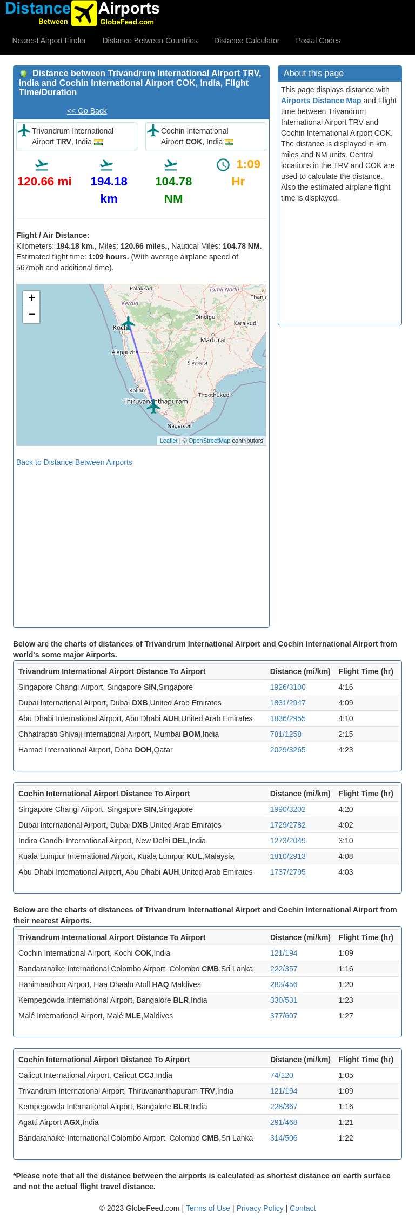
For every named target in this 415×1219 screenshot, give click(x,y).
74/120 (281, 1075)
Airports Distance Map (321, 100)
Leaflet (169, 440)
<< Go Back (87, 110)
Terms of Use (209, 1208)
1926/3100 (288, 687)
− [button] (31, 315)
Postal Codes (318, 40)
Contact (303, 1208)
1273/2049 (288, 840)
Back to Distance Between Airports (74, 462)
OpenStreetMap (210, 440)
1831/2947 (288, 702)
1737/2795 (288, 872)
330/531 (284, 1000)
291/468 (284, 1122)
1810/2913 (288, 856)
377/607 (284, 1015)
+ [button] (31, 299)
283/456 (284, 984)
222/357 (284, 968)
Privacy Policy (261, 1208)
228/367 (284, 1106)
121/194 (284, 953)
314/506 (284, 1138)
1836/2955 (288, 718)
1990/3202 (288, 809)
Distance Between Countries (150, 40)
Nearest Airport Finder (49, 40)
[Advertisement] (141, 543)
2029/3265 (288, 749)
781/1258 (286, 734)
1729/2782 (288, 825)
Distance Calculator (246, 40)
